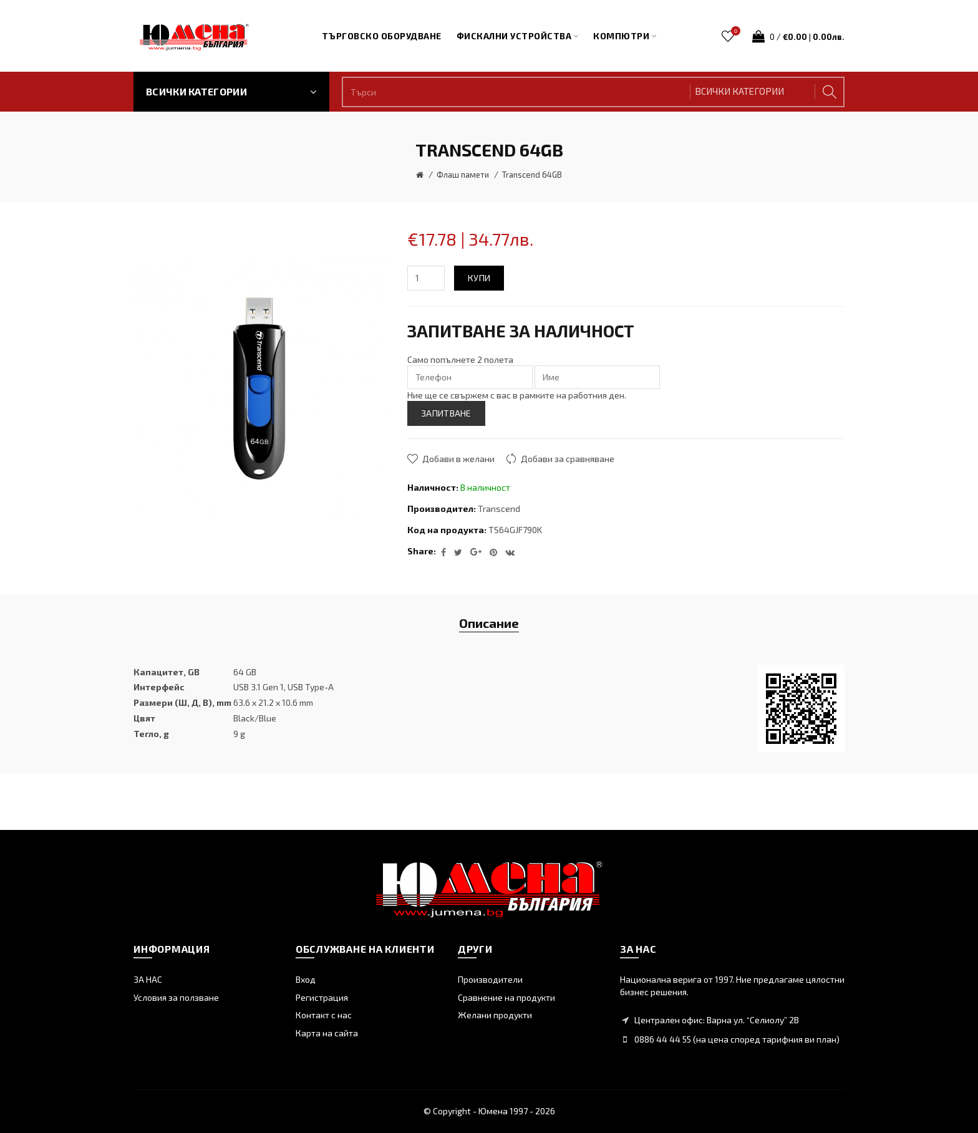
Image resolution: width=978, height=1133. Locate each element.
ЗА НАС (147, 979)
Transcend (499, 508)
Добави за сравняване (567, 458)
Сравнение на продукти (506, 997)
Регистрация (322, 997)
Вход (306, 979)
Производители (490, 979)
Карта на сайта (327, 1033)
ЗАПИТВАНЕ (446, 413)
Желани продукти (495, 1015)
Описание (489, 622)
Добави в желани (458, 458)
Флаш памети (463, 175)
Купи (479, 277)
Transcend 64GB (532, 175)
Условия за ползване (176, 997)
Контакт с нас (324, 1015)
